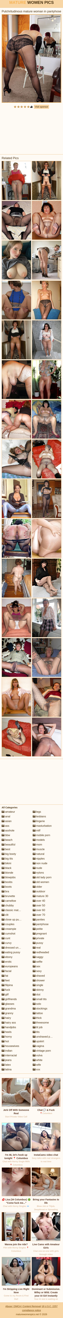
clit (5, 914)
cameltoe (9, 900)
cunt (6, 938)
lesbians (39, 816)
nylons (38, 872)
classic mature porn (15, 910)
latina (7, 1069)
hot (5, 1041)
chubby (8, 905)
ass (5, 825)
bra (5, 891)
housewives (10, 1046)
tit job (38, 1027)
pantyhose (41, 924)
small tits (40, 999)
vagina (38, 1046)
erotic (7, 961)
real (37, 947)
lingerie (39, 821)
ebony (7, 957)
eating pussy (11, 952)
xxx (36, 1069)
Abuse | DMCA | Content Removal (23, 1306)
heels (7, 1032)
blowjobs (9, 877)
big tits (7, 858)
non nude (40, 863)
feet (6, 980)
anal (6, 816)
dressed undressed (15, 947)
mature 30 (40, 896)
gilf (5, 994)
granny (7, 1013)
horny (7, 1036)
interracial (9, 1055)
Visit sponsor (41, 106)
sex (36, 966)
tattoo (38, 1013)
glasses (8, 1003)
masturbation (42, 825)
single (38, 985)
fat (5, 975)
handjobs (9, 1027)
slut (36, 994)
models (39, 839)
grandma (9, 1008)
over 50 (39, 905)
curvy (7, 943)
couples (8, 924)
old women (41, 882)
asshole (8, 830)
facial (6, 971)
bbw (6, 835)
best (6, 849)
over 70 (39, 914)
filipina (7, 985)
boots (7, 886)
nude (37, 868)
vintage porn (42, 1050)
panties (39, 919)
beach (7, 839)
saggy (38, 957)
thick (37, 1017)
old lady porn (42, 877)
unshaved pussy (44, 1036)
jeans (7, 1060)
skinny (38, 989)
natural (38, 854)
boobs (7, 882)
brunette (8, 896)
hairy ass (9, 1022)
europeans (10, 966)
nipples (39, 858)
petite (38, 928)
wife (37, 1064)
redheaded (41, 952)
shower (39, 980)
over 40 (39, 900)
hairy (6, 1017)
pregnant (40, 933)
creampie (9, 928)
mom (37, 844)
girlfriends (9, 999)
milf (36, 830)
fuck (6, 989)
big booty (9, 854)
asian (7, 821)
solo (37, 1003)
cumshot (8, 933)
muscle (39, 849)
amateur (8, 811)
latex (6, 1064)
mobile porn (41, 835)
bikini (6, 863)
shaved (39, 975)
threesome (41, 1022)
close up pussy (12, 919)
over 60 (39, 910)
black (6, 868)
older (37, 886)
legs (37, 811)
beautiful (8, 844)
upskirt (38, 1041)
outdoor (39, 891)
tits (36, 1032)
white (38, 1060)
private (38, 938)
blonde (7, 872)
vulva (38, 1055)
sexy (37, 971)
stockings (40, 1008)
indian (7, 1050)
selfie (38, 961)
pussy (38, 943)
